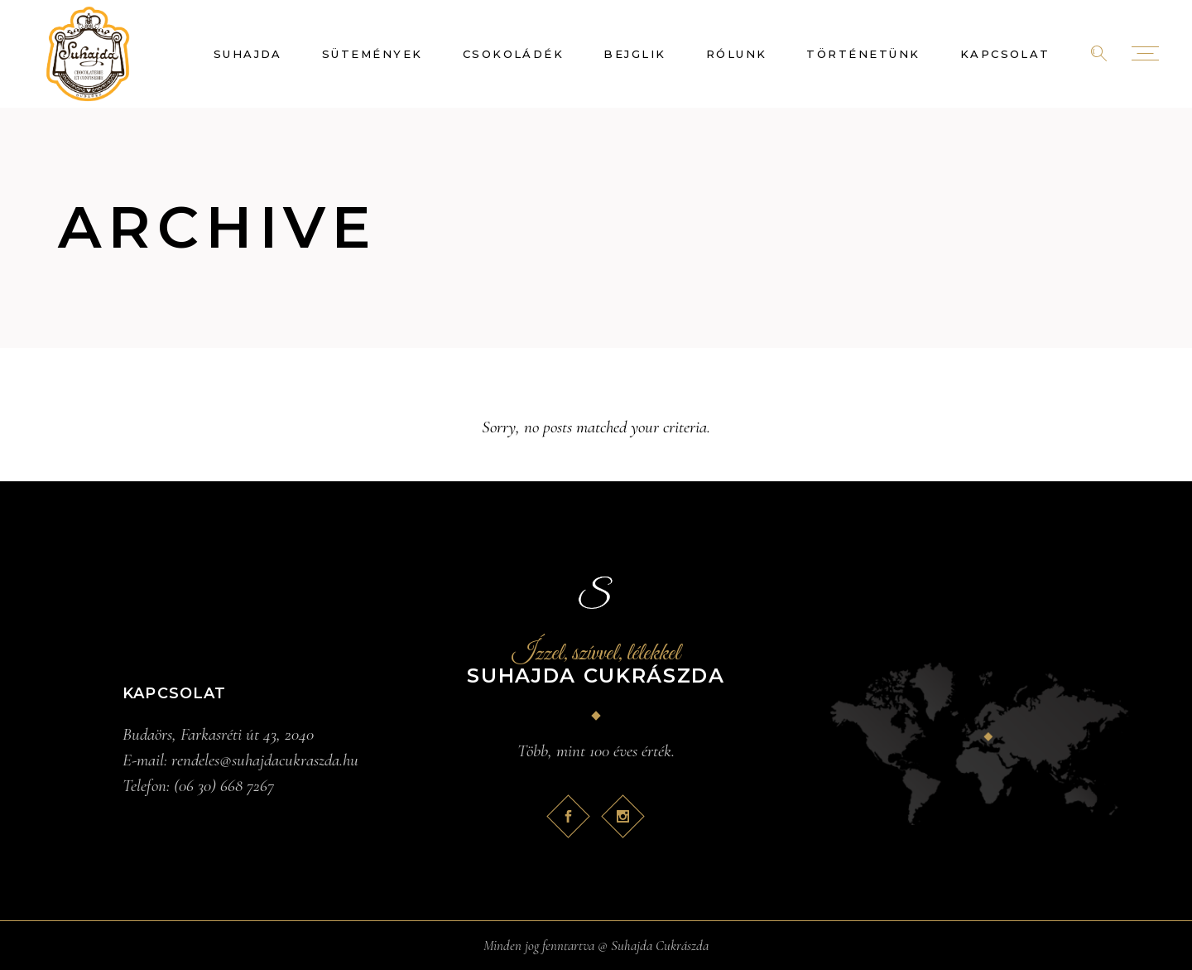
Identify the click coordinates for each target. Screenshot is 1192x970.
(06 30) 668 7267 (224, 785)
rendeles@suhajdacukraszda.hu (264, 760)
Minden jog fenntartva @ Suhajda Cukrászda (596, 945)
